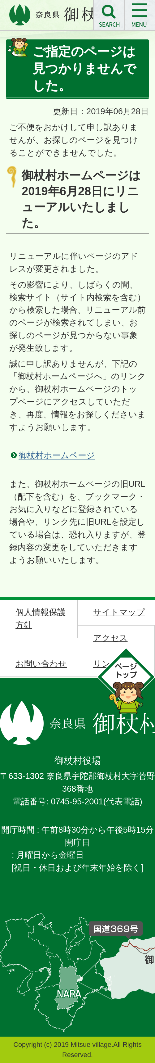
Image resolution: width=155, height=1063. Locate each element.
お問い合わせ (41, 663)
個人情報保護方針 (40, 618)
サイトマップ (119, 612)
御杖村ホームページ (57, 455)
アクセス (110, 638)
